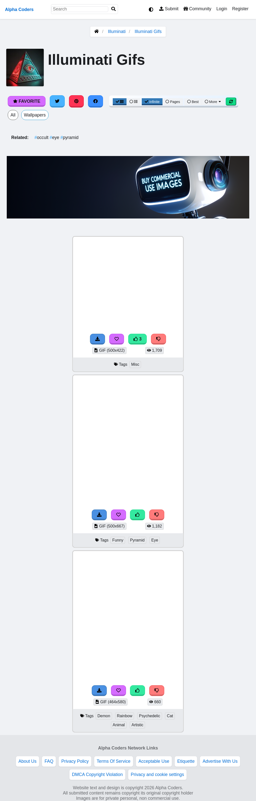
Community (197, 8)
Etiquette (185, 761)
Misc (135, 364)
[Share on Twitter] (57, 101)
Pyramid (137, 540)
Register (240, 8)
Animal (119, 725)
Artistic (138, 725)
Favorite (26, 101)
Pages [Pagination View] (173, 102)
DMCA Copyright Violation (97, 774)
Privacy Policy (75, 761)
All (13, 115)
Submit (168, 8)
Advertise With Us (220, 761)
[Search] (113, 9)
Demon (104, 716)
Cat (170, 716)
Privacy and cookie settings (157, 774)
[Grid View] (120, 101)
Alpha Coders (19, 9)
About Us (27, 761)
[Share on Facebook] (95, 101)
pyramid (69, 137)
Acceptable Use (153, 761)
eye (55, 137)
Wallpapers (35, 115)
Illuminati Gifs (148, 31)
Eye (154, 540)
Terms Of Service (113, 761)
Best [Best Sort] (193, 102)
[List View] (133, 101)
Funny (117, 540)
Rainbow (124, 716)
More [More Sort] (213, 102)
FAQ (48, 761)
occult (42, 137)
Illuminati (117, 31)
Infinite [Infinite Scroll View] (152, 102)
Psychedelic (149, 716)
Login (221, 8)
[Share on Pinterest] (76, 101)
